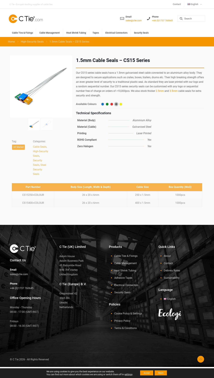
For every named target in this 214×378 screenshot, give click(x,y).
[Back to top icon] (200, 359)
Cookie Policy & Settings (128, 313)
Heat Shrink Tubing (125, 270)
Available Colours (86, 104)
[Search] (191, 18)
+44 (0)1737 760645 (162, 20)
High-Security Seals (32, 41)
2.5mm (160, 90)
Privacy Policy (122, 320)
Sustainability (172, 277)
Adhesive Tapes (123, 277)
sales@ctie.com (134, 20)
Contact (168, 263)
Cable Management (125, 263)
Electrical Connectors (126, 285)
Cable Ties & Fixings (126, 255)
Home (11, 41)
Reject (162, 373)
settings (125, 374)
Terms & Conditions (125, 328)
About (167, 255)
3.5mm (174, 90)
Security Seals (122, 292)
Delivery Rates (172, 270)
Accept (144, 373)
